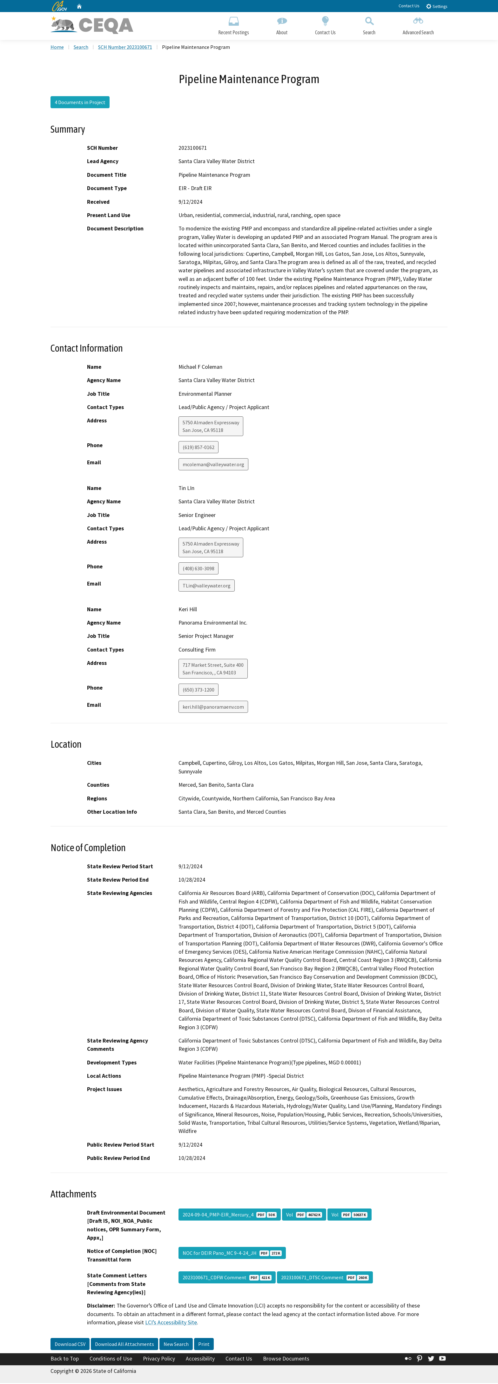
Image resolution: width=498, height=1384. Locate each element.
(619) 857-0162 (198, 448)
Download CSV (70, 1345)
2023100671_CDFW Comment (227, 1278)
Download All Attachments (124, 1345)
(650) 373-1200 (198, 691)
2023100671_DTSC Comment (325, 1278)
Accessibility (200, 1359)
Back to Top (64, 1359)
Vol (304, 1215)
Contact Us (409, 6)
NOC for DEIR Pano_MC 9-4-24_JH (232, 1254)
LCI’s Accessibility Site (171, 1323)
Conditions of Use (111, 1359)
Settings (436, 6)
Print (204, 1345)
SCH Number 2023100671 (125, 48)
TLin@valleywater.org (207, 587)
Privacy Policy (159, 1359)
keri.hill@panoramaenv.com (213, 708)
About (282, 25)
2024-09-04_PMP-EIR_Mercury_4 (230, 1215)
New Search (176, 1345)
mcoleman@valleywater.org (213, 465)
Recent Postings (233, 25)
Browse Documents (286, 1359)
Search (369, 25)
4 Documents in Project (80, 103)
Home (57, 48)
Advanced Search (418, 25)
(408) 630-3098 (198, 569)
